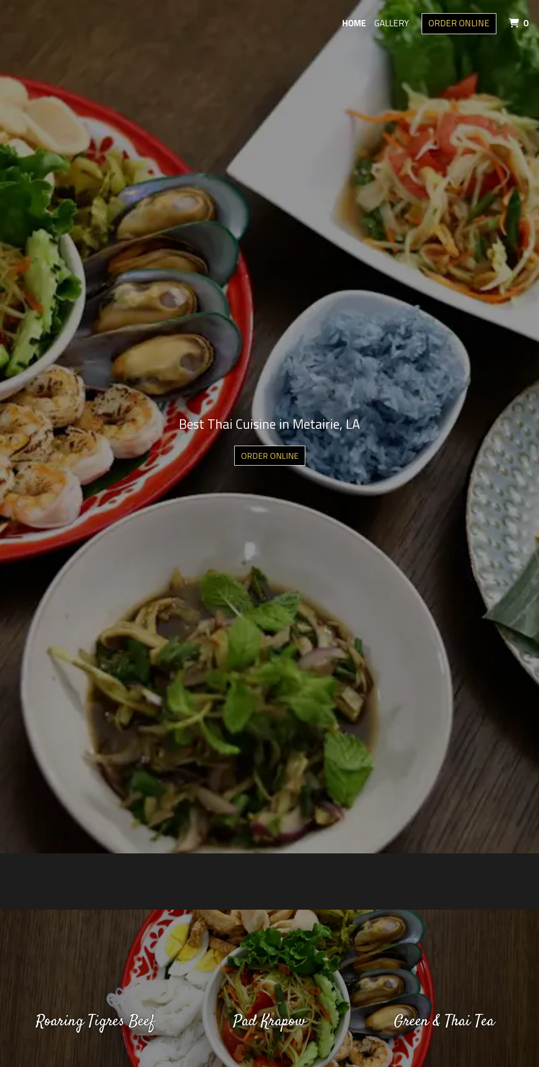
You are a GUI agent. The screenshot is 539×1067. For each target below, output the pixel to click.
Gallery (391, 23)
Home (354, 23)
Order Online (459, 23)
